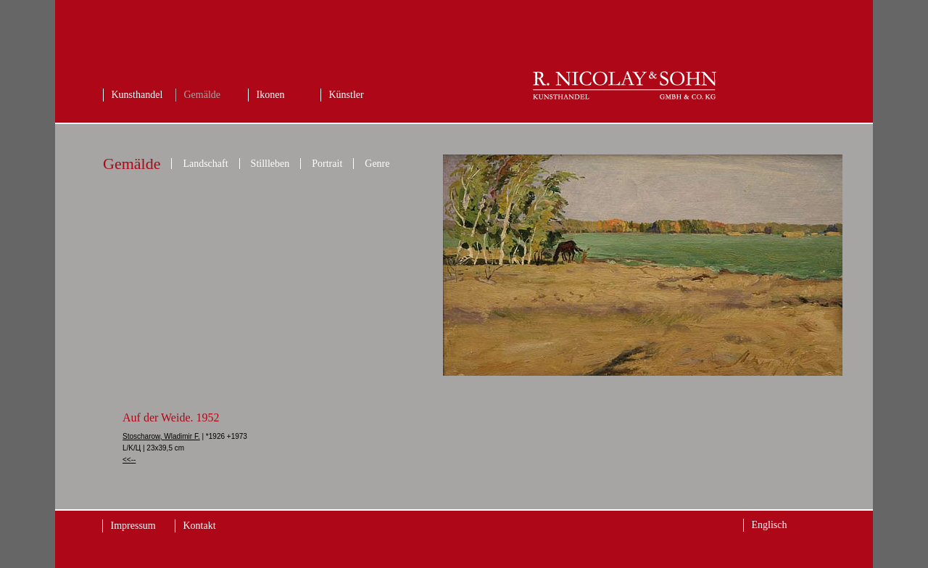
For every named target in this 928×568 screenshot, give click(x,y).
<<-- (129, 460)
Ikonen (271, 94)
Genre (377, 163)
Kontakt (199, 525)
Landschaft (205, 163)
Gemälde (202, 94)
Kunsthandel (137, 94)
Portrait (327, 163)
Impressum (133, 525)
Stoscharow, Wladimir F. (161, 436)
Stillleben (270, 163)
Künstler (346, 94)
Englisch (769, 524)
